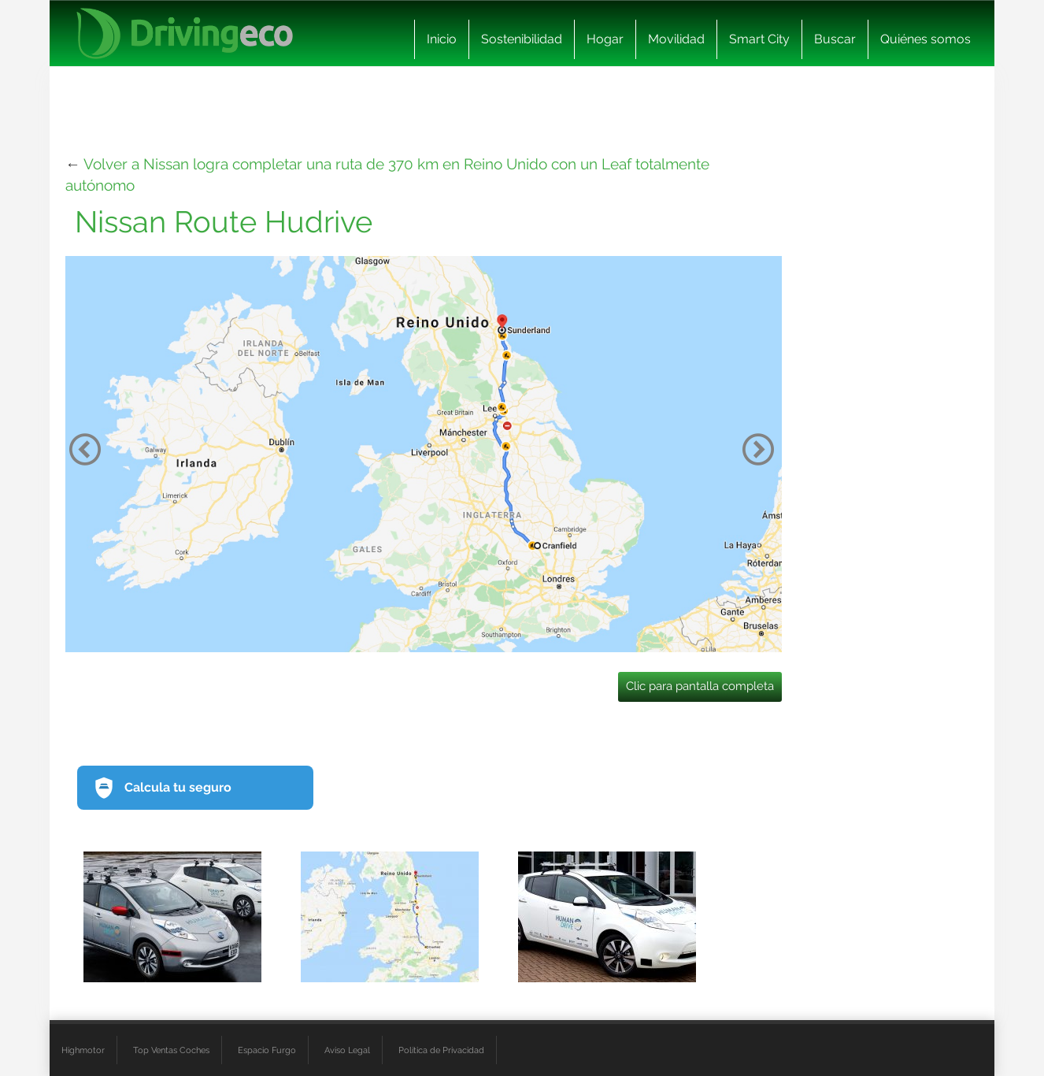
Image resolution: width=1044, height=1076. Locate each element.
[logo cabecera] (184, 33)
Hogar (605, 39)
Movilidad (676, 39)
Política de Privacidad (441, 1050)
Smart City (759, 39)
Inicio (442, 39)
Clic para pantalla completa (700, 686)
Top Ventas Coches (171, 1050)
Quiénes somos (925, 39)
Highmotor (83, 1050)
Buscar (835, 39)
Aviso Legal (347, 1050)
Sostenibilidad (521, 39)
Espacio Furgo (267, 1050)
